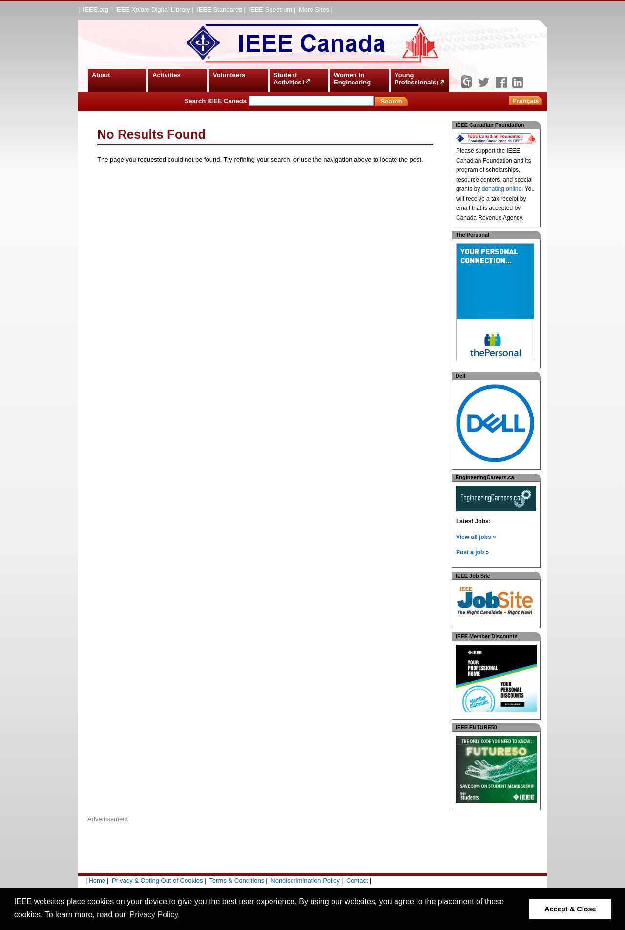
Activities (166, 75)
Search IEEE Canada (279, 100)
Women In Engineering (352, 78)
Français (526, 100)
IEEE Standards (219, 9)
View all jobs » (476, 537)
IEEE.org (95, 9)
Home (96, 880)
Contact (357, 880)
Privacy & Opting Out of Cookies (157, 880)
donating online (501, 189)
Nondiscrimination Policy (305, 880)
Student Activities (291, 78)
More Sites (314, 9)
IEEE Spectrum (270, 9)
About (101, 75)
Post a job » (472, 552)
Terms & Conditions (237, 880)
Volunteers (229, 75)
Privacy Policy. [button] (155, 914)
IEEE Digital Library (152, 9)
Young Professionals (419, 79)
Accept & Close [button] (570, 909)
